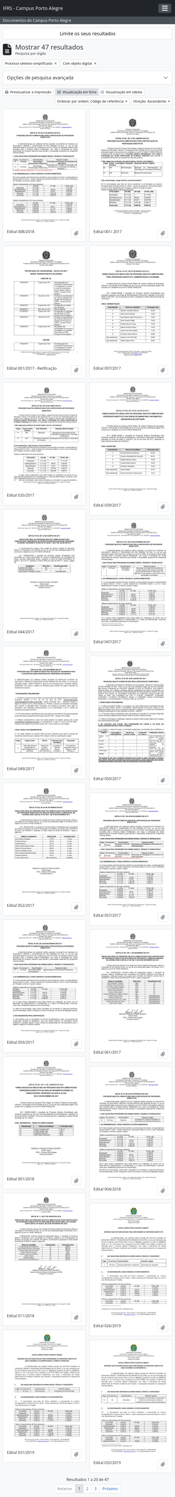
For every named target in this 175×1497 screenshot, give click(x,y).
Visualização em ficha (77, 92)
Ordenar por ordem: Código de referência (91, 101)
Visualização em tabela (121, 92)
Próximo (110, 1488)
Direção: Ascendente (150, 101)
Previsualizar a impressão (28, 92)
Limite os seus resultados (88, 33)
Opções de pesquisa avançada (40, 77)
